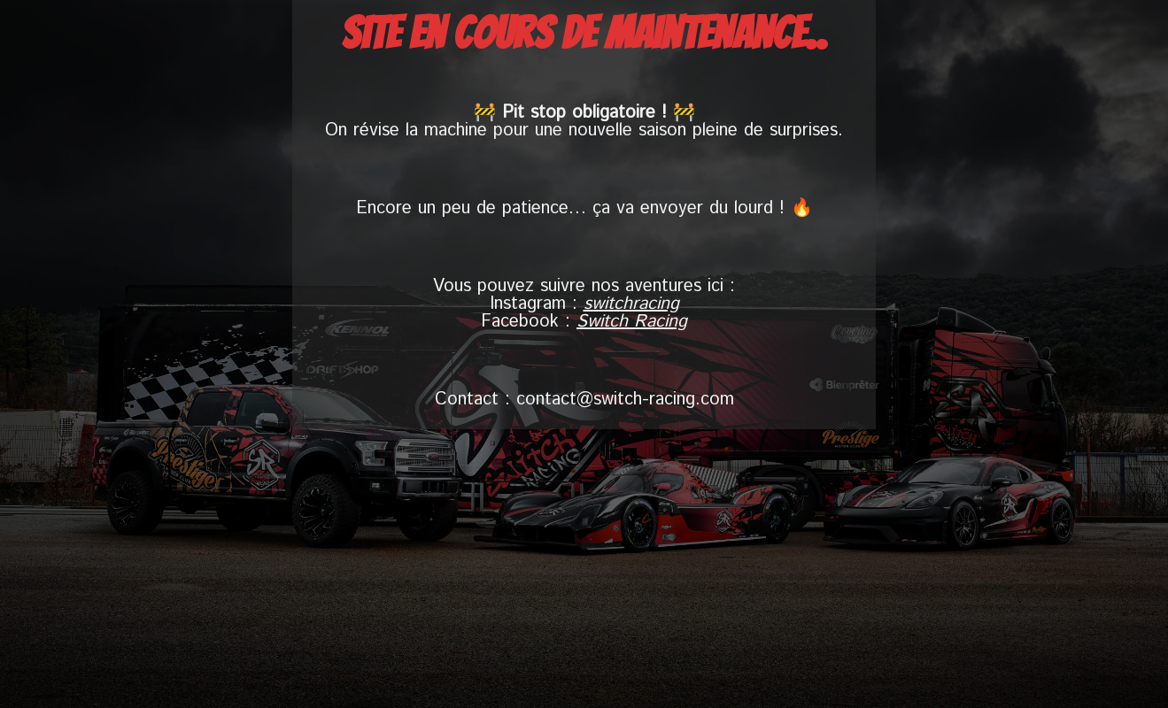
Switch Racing (631, 322)
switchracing (631, 304)
